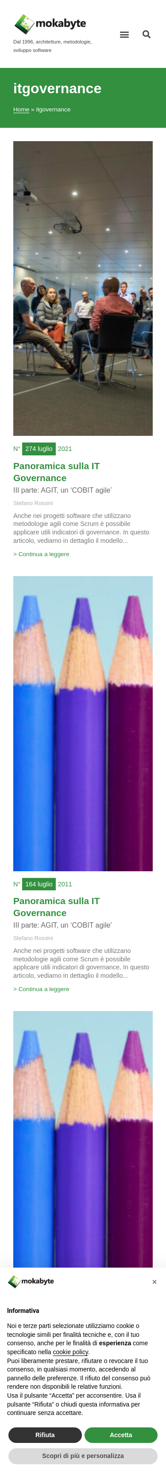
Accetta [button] (121, 1434)
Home (21, 109)
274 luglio (39, 448)
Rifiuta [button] (45, 1434)
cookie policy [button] (70, 1351)
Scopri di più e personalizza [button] (83, 1455)
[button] (124, 34)
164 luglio (39, 884)
